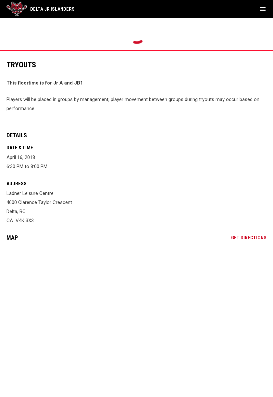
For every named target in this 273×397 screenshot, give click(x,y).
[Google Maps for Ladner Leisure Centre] (136, 295)
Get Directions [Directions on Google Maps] (249, 238)
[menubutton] (263, 9)
